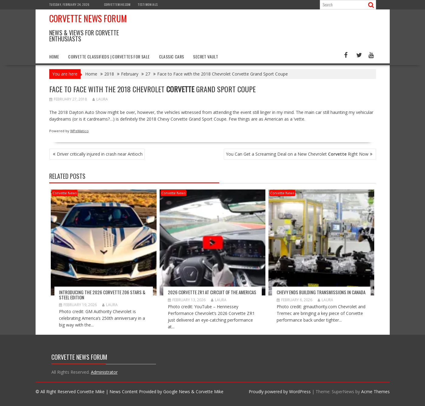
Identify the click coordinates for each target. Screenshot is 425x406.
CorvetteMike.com (117, 4)
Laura (100, 99)
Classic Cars (171, 56)
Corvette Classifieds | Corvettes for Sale (109, 56)
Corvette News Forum (88, 18)
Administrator (104, 372)
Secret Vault (205, 56)
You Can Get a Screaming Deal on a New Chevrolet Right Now (297, 154)
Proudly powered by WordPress (280, 391)
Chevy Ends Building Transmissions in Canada (321, 292)
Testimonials (148, 4)
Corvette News (65, 193)
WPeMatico (79, 131)
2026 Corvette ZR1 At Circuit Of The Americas (212, 292)
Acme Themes (375, 391)
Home (54, 56)
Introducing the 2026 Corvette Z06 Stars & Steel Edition (102, 295)
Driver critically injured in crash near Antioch (100, 154)
